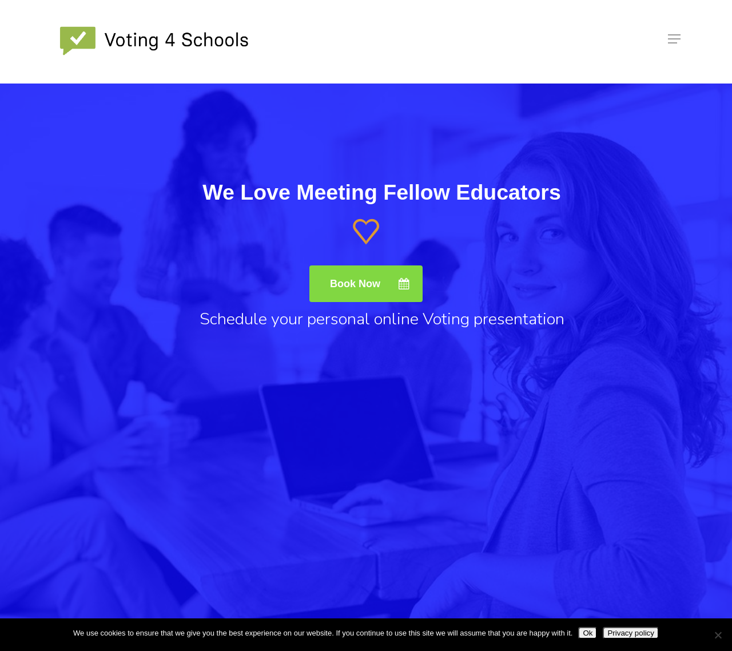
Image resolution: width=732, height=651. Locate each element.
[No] (717, 635)
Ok (587, 633)
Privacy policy (630, 633)
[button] (674, 41)
